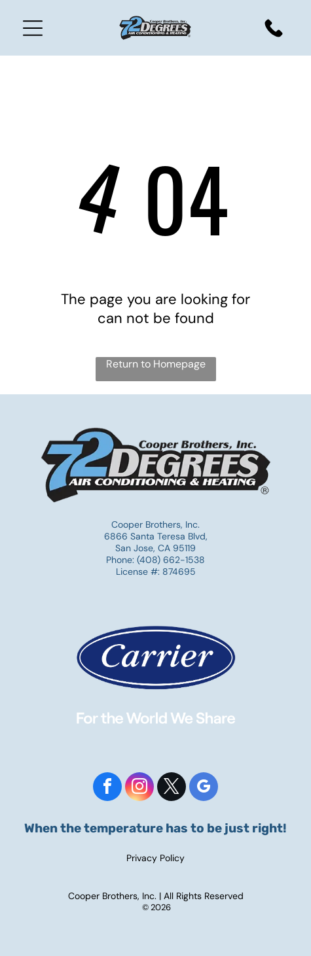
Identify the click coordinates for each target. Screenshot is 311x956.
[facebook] (107, 788)
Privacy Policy (155, 858)
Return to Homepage (156, 364)
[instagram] (139, 788)
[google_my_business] (203, 788)
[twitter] (171, 788)
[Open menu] (33, 28)
